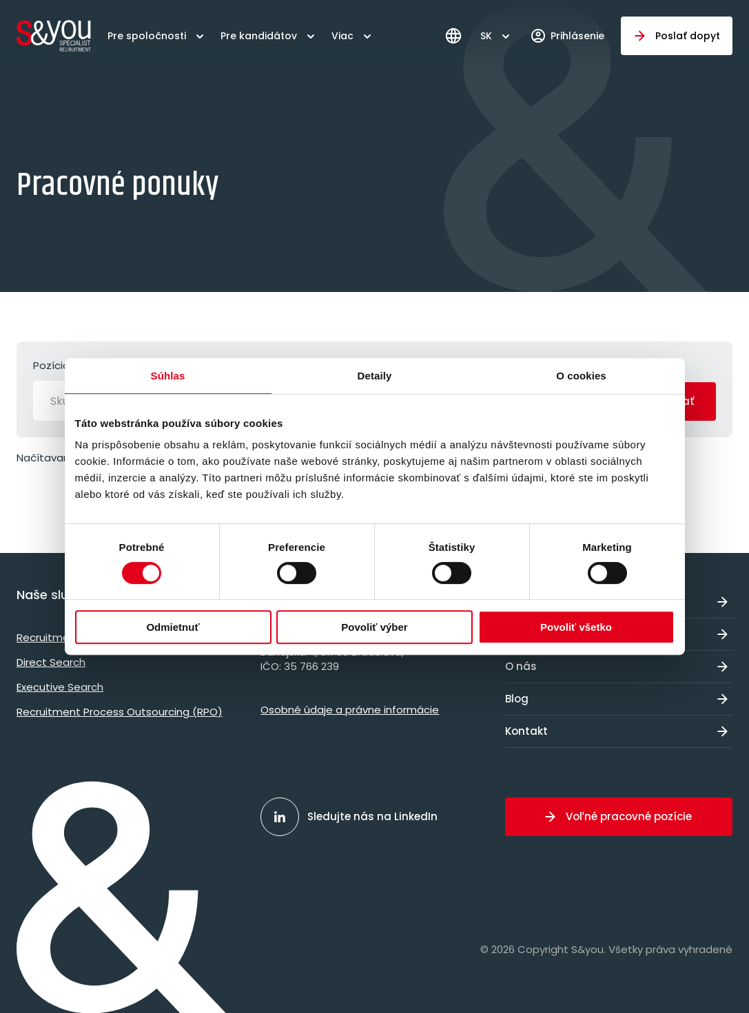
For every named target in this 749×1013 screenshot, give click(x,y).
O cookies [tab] (581, 376)
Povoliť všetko (576, 627)
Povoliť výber (374, 627)
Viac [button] (342, 36)
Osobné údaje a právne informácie (349, 709)
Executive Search (60, 687)
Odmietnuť (172, 627)
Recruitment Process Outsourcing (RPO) (120, 711)
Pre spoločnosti (146, 36)
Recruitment (49, 637)
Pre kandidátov (258, 36)
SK (486, 36)
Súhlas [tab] (168, 376)
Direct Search (51, 662)
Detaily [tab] (375, 376)
